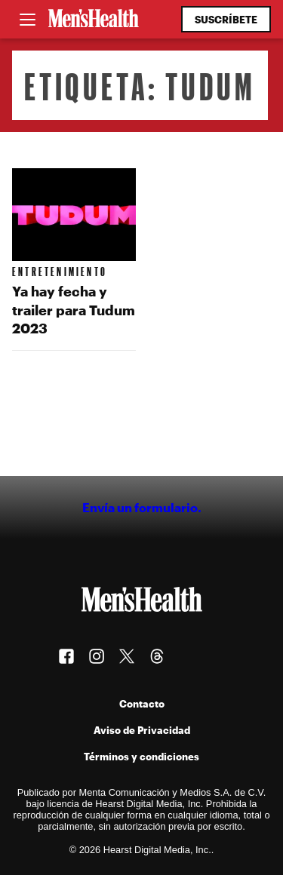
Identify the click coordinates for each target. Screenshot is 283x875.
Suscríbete (226, 19)
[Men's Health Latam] (93, 19)
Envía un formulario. (141, 507)
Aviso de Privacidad (142, 729)
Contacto (142, 703)
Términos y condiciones (141, 756)
